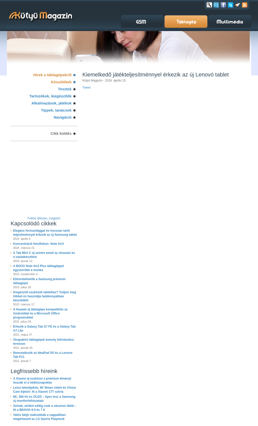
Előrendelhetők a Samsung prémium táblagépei (39, 281)
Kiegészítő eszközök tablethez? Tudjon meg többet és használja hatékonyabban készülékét (44, 296)
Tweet (86, 87)
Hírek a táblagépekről (52, 75)
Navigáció (63, 117)
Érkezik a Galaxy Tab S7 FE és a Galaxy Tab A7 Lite (44, 328)
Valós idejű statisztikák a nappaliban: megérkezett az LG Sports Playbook (39, 417)
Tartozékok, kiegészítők (50, 96)
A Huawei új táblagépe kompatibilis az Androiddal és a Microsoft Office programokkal (40, 313)
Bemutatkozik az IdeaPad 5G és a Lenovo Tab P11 (42, 355)
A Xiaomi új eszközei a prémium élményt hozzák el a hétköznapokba (42, 380)
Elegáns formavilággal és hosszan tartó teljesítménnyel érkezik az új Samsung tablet (45, 232)
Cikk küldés (61, 133)
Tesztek (65, 89)
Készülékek (61, 82)
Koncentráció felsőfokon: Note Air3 (38, 244)
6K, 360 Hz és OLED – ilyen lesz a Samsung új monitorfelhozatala (44, 399)
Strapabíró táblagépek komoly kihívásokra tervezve (43, 341)
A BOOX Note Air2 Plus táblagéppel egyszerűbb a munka (38, 268)
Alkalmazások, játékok (51, 103)
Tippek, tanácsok (56, 110)
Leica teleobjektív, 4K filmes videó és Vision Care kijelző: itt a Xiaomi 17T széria (44, 389)
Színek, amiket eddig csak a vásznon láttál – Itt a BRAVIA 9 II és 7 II (44, 408)
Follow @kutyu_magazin (43, 218)
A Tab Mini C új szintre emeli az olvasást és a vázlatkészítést (44, 255)
